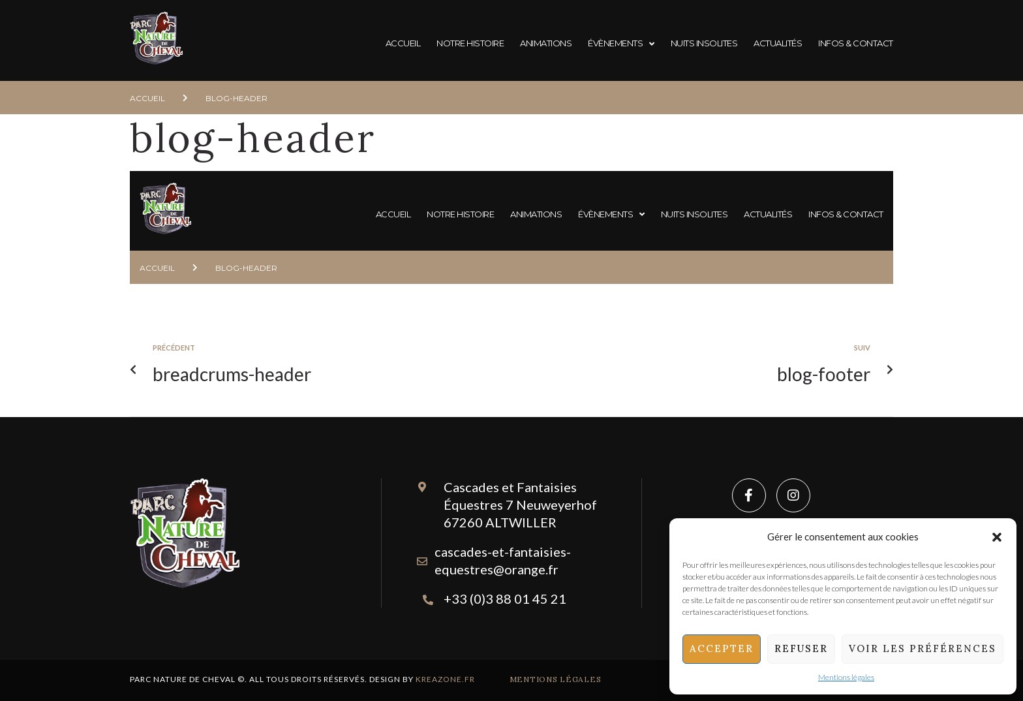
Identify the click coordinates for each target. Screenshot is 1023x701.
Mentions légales (846, 677)
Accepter (722, 648)
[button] (996, 537)
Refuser (801, 648)
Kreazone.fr (445, 679)
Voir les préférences (922, 648)
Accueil (147, 98)
